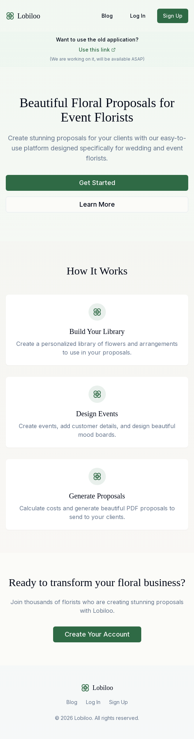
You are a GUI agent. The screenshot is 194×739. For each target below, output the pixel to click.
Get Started (97, 182)
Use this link (97, 50)
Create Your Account (97, 634)
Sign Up (172, 16)
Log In (138, 16)
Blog (107, 16)
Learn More (97, 204)
